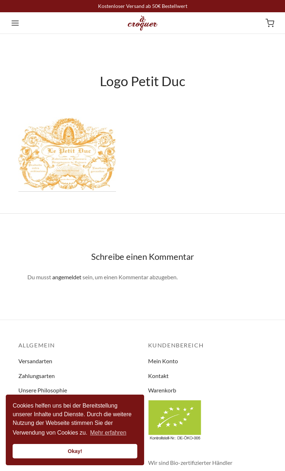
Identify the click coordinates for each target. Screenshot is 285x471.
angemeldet (66, 277)
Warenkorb (162, 390)
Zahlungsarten (36, 375)
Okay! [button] (75, 451)
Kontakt (158, 375)
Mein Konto (163, 360)
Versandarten (35, 360)
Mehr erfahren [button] (108, 433)
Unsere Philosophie (42, 390)
